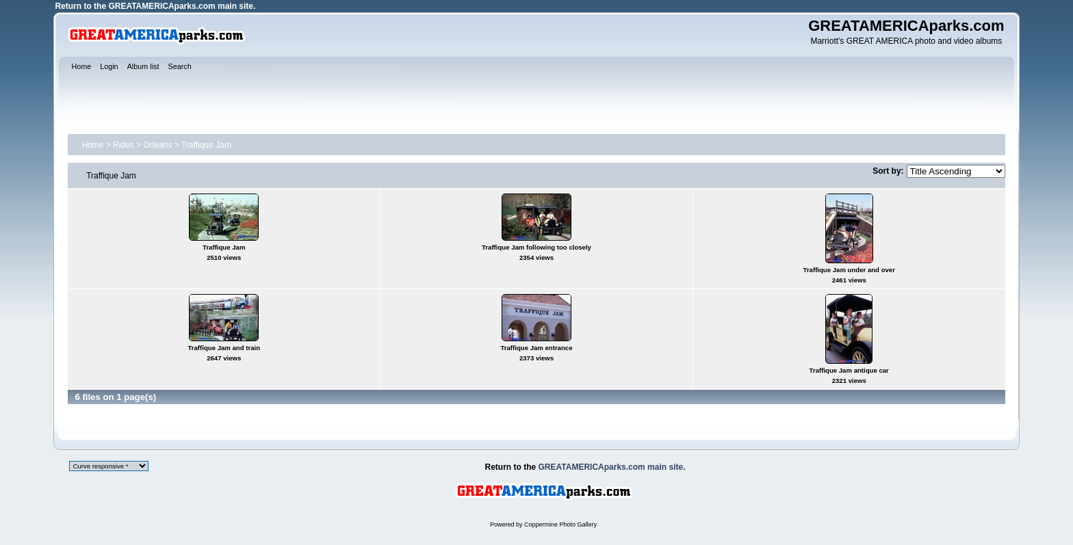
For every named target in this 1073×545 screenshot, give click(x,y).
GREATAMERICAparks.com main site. (181, 6)
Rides (123, 145)
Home (92, 145)
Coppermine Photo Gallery (560, 524)
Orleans (157, 145)
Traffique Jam (206, 145)
